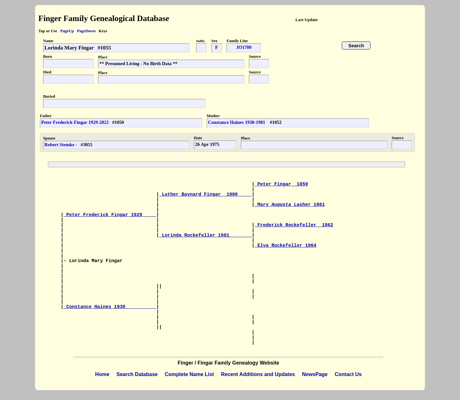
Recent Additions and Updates (258, 374)
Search (356, 45)
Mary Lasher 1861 (290, 204)
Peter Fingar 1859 (281, 184)
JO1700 (243, 47)
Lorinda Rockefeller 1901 (205, 235)
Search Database (137, 374)
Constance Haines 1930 (110, 306)
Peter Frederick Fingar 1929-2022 (75, 122)
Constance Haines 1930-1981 (237, 122)
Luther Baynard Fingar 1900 (205, 194)
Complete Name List (189, 374)
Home (102, 374)
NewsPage (314, 374)
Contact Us (348, 374)
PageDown (86, 31)
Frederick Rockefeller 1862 (294, 225)
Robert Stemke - (60, 144)
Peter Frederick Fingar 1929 (110, 214)
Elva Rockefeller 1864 (286, 245)
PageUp (67, 31)
